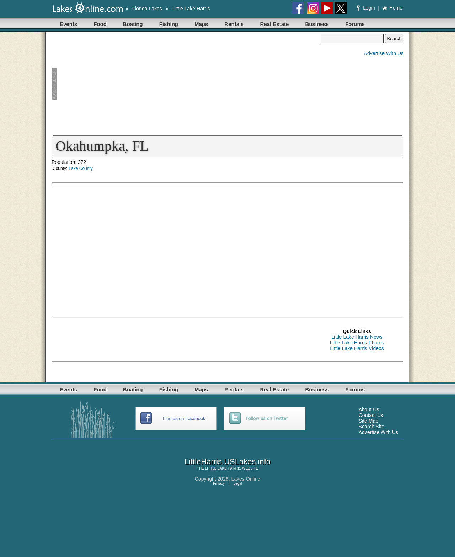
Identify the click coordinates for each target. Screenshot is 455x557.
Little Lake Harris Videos (357, 348)
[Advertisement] (186, 84)
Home (392, 8)
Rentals (233, 24)
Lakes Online (246, 479)
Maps (201, 24)
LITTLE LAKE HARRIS (223, 468)
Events (68, 24)
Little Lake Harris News (356, 337)
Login (366, 8)
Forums (355, 24)
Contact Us (371, 415)
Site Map (368, 421)
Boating (133, 24)
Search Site (371, 426)
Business (317, 24)
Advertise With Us (383, 53)
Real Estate (274, 24)
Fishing (168, 24)
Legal (238, 484)
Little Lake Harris (191, 8)
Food (100, 24)
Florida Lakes (147, 8)
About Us (369, 409)
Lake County (80, 168)
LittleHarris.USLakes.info (227, 461)
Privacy (219, 484)
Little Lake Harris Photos (357, 343)
